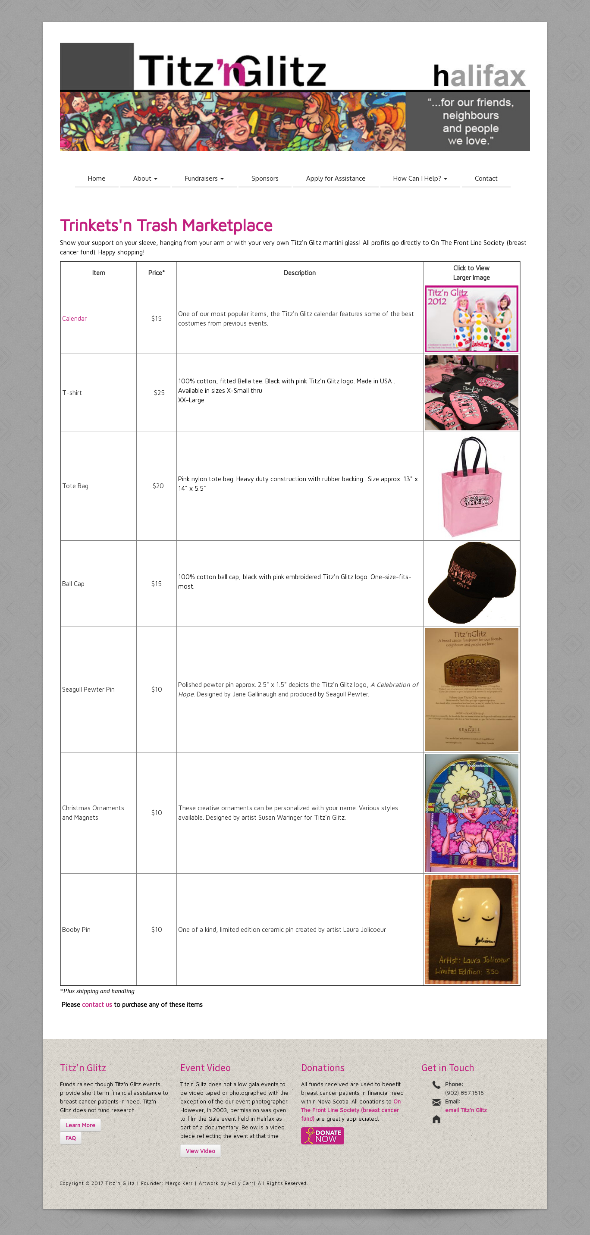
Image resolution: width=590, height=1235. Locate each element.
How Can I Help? (420, 178)
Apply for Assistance (336, 178)
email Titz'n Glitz (466, 1109)
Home (97, 178)
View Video (200, 1150)
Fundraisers (204, 178)
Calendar (74, 318)
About (145, 178)
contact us (97, 1004)
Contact (486, 178)
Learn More (80, 1125)
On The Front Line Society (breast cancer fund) (351, 1110)
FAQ (71, 1138)
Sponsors (265, 178)
